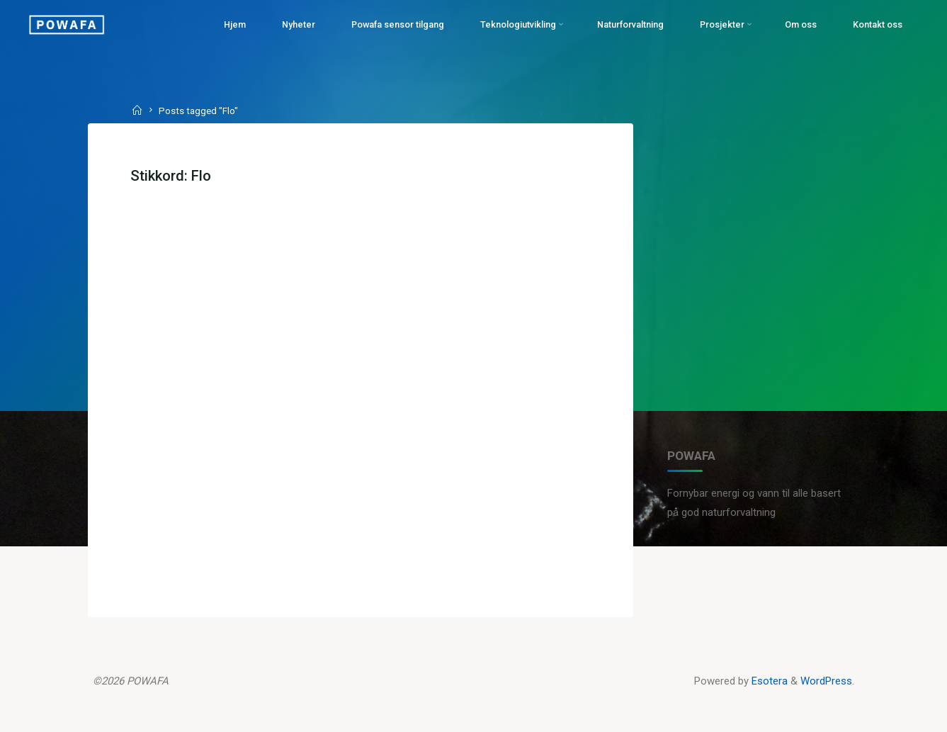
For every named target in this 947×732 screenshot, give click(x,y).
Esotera (768, 681)
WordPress (826, 681)
